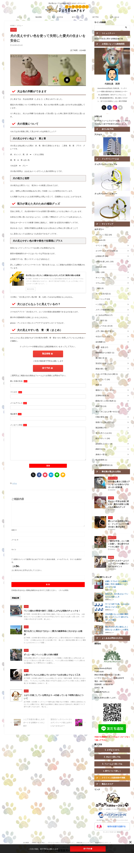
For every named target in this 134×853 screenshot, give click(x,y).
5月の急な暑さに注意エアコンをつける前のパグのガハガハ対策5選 (119, 486)
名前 (14, 529)
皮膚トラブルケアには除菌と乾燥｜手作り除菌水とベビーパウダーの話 (116, 583)
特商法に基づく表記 (38, 843)
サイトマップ (69, 843)
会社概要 (26, 843)
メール (15, 538)
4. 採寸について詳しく (112, 770)
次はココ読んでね (113, 756)
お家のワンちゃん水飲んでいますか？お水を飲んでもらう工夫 (50, 670)
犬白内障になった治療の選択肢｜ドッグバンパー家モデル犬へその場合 (116, 616)
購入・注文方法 (57, 17)
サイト (13, 548)
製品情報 (38, 17)
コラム (14, 482)
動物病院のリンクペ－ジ (103, 843)
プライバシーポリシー (55, 843)
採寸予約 (95, 17)
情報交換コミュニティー (84, 843)
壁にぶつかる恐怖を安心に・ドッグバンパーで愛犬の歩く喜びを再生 (119, 524)
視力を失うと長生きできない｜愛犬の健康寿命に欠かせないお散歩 (52, 630)
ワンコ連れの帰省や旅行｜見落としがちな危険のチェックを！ (50, 609)
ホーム (19, 17)
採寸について (76, 17)
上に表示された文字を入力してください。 (27, 569)
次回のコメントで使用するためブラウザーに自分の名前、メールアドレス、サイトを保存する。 (46, 559)
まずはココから (113, 749)
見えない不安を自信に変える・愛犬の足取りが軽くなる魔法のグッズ (119, 505)
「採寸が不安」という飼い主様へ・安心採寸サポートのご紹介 (119, 544)
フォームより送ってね (113, 763)
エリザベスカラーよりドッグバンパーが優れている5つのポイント (119, 563)
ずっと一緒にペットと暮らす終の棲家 (40, 650)
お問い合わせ (114, 17)
